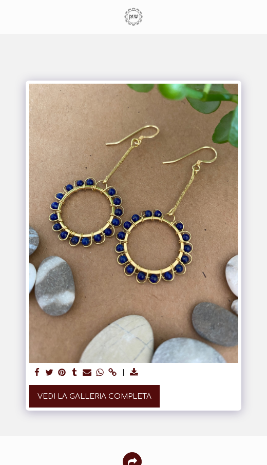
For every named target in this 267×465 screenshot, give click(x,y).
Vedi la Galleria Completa (94, 396)
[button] (11, 16)
